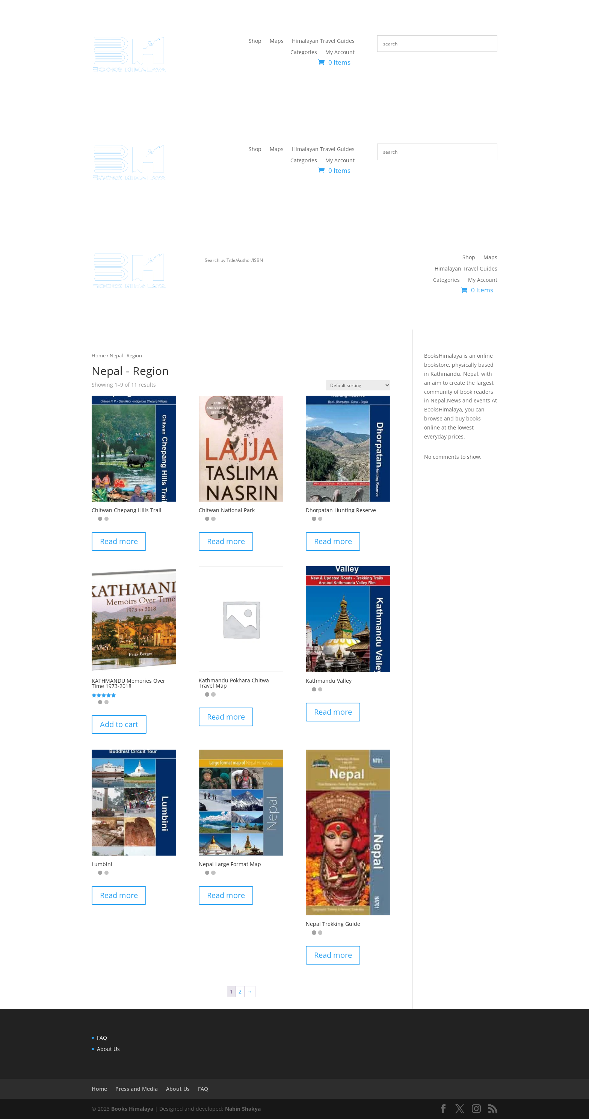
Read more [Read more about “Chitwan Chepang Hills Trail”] (119, 541)
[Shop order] (358, 385)
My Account (340, 53)
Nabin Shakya (243, 1108)
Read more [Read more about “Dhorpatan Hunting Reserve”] (333, 541)
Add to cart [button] (119, 724)
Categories (303, 53)
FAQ (102, 1037)
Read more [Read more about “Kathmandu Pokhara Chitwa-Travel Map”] (226, 717)
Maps (277, 41)
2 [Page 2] (240, 991)
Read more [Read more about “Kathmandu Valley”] (333, 712)
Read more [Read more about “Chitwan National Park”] (226, 541)
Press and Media (136, 1088)
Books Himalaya (132, 1108)
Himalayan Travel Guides (323, 41)
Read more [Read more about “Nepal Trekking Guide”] (333, 955)
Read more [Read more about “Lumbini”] (119, 895)
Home (99, 355)
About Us (108, 1048)
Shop (255, 41)
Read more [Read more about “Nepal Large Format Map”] (226, 895)
